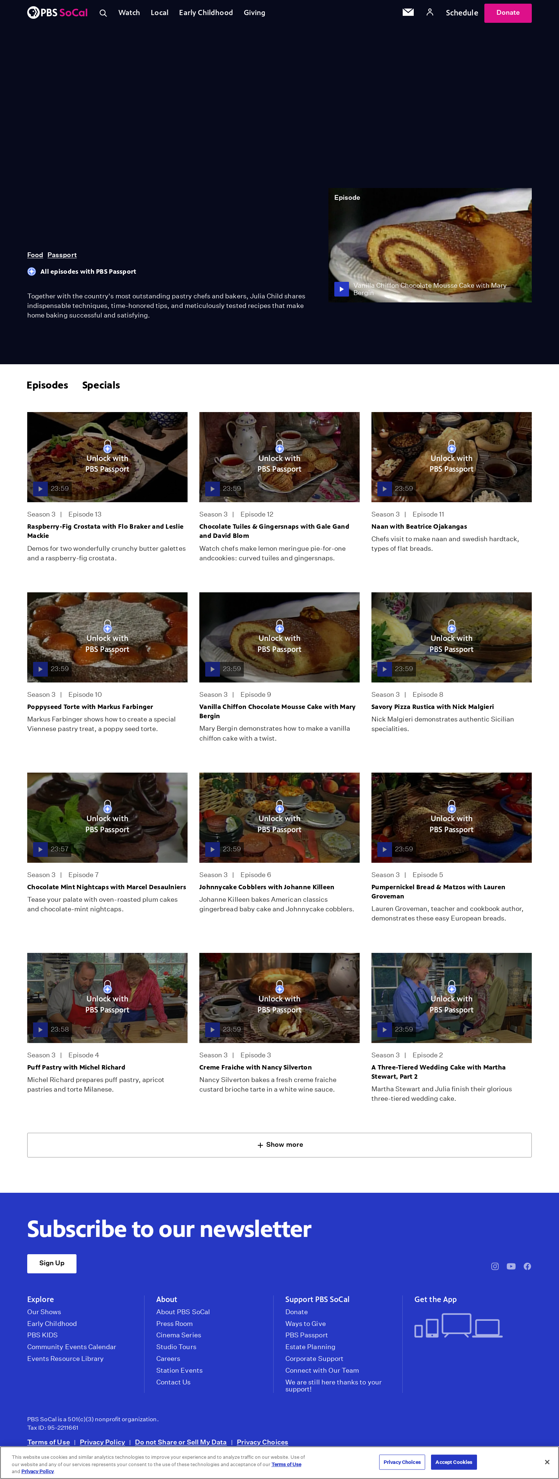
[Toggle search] (103, 14)
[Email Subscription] (408, 14)
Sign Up (51, 1266)
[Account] (430, 14)
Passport (61, 258)
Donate (508, 14)
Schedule (462, 14)
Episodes (47, 388)
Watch (131, 14)
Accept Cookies (453, 1462)
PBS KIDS (42, 1338)
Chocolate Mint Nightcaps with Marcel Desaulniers (106, 890)
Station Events (179, 1373)
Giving (263, 14)
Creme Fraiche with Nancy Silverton (255, 1071)
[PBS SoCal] (57, 15)
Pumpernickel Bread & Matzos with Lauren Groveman (438, 895)
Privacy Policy (102, 1445)
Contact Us (173, 1385)
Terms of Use (48, 1445)
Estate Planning (310, 1350)
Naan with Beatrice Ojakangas (419, 530)
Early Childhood (212, 14)
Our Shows (44, 1315)
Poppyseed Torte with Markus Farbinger (90, 710)
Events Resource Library (65, 1362)
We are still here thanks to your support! (333, 1389)
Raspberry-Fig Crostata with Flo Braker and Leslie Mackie (105, 534)
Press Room (174, 1327)
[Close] (547, 1462)
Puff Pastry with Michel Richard (76, 1071)
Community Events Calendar (71, 1350)
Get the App (435, 1302)
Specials (101, 388)
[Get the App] (470, 1329)
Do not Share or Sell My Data (181, 1445)
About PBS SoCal (183, 1315)
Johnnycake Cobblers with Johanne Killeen (267, 890)
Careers (168, 1362)
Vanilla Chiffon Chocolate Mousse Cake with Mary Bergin (277, 714)
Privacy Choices (262, 1445)
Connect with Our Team (322, 1373)
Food (35, 258)
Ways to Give (305, 1327)
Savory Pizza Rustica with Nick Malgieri (432, 710)
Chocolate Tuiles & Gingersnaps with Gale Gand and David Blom (274, 534)
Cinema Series (178, 1338)
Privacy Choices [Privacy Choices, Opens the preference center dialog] (402, 1462)
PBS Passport (306, 1338)
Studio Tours (176, 1350)
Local (163, 14)
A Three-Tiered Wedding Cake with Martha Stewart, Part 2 (438, 1075)
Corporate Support (314, 1362)
